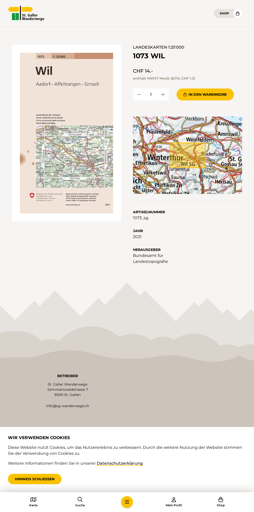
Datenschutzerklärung (120, 463)
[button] (66, 133)
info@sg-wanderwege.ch (67, 406)
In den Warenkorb (205, 94)
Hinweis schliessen (35, 479)
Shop (224, 13)
